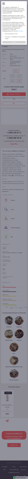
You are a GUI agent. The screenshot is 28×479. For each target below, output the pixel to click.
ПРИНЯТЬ (14, 42)
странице (20, 31)
